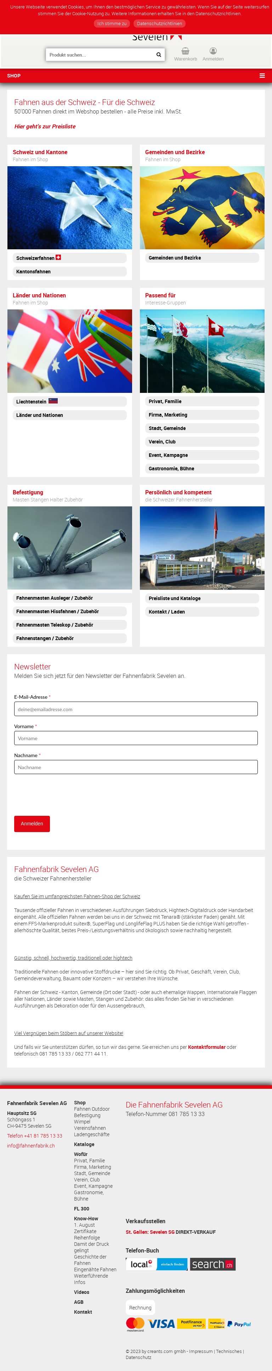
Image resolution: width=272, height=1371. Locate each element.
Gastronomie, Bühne (89, 1195)
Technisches (229, 1351)
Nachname (26, 755)
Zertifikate (85, 1231)
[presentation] (68, 795)
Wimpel (82, 1122)
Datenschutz (138, 1357)
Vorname (24, 726)
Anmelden (32, 823)
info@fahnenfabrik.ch (31, 1146)
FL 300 (81, 1209)
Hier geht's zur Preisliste (44, 126)
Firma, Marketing (92, 1167)
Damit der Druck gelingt (91, 1247)
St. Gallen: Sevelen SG (150, 1231)
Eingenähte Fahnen (95, 1269)
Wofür (80, 1154)
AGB (79, 1302)
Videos (81, 1292)
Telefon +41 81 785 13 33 (34, 1136)
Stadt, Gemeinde (92, 1173)
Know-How (86, 1218)
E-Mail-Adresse (30, 697)
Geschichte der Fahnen (90, 1260)
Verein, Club (87, 1180)
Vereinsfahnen (90, 1128)
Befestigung (87, 1115)
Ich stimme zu (111, 24)
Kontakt (83, 1312)
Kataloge (84, 1144)
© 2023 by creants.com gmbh (156, 1351)
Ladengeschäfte (91, 1134)
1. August (84, 1225)
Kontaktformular (207, 1047)
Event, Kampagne (93, 1186)
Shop (14, 75)
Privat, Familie (89, 1160)
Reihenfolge (87, 1238)
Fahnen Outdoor (92, 1109)
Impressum (201, 1351)
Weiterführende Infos (91, 1279)
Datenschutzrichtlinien (159, 24)
